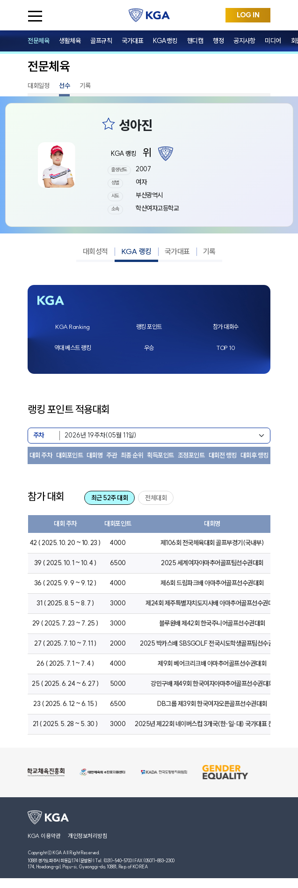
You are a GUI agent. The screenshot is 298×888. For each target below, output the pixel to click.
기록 (85, 85)
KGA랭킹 (165, 40)
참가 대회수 (226, 326)
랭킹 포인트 (149, 326)
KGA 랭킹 (136, 251)
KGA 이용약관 (44, 835)
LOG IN (248, 15)
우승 (149, 347)
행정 (218, 40)
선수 (64, 85)
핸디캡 (195, 40)
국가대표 (132, 40)
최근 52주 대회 (109, 498)
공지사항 (244, 40)
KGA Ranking (72, 326)
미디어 (273, 40)
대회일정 (38, 85)
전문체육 (38, 40)
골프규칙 (101, 40)
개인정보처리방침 (87, 835)
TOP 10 (225, 347)
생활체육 (69, 40)
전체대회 (156, 498)
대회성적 (95, 251)
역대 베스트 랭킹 (72, 347)
